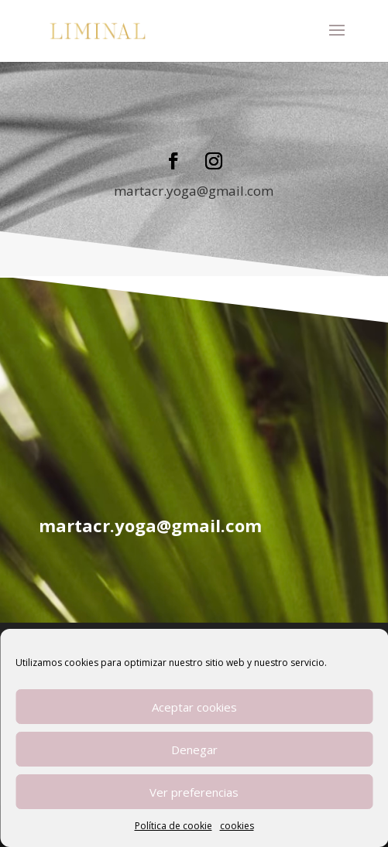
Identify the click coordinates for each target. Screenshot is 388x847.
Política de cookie (173, 825)
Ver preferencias (194, 792)
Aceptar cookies (194, 707)
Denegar (194, 749)
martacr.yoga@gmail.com (193, 191)
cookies (237, 825)
